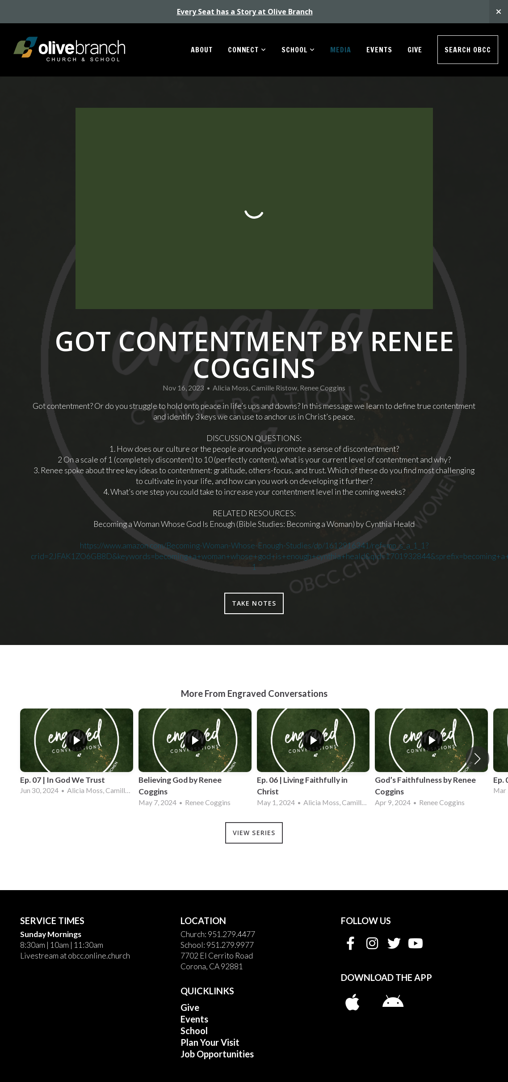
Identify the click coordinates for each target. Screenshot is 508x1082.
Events (379, 50)
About (202, 50)
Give (415, 50)
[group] (76, 753)
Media (340, 50)
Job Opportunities (217, 1053)
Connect (247, 50)
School (298, 50)
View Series (254, 832)
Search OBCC (468, 50)
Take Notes (254, 603)
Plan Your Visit (210, 1042)
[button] (477, 758)
